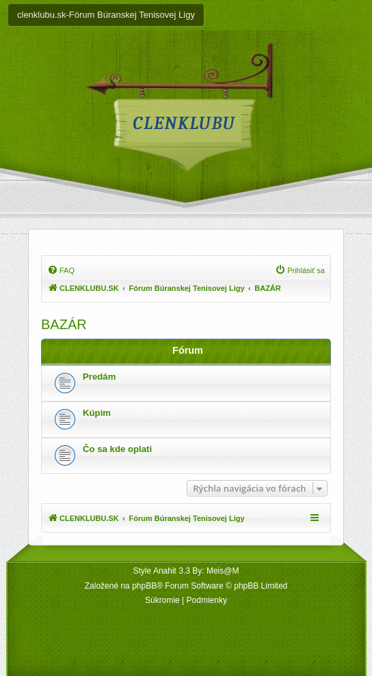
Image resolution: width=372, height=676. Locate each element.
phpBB (144, 586)
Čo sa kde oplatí (117, 449)
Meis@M (223, 571)
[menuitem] (61, 270)
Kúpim (97, 413)
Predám (99, 376)
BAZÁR (64, 324)
